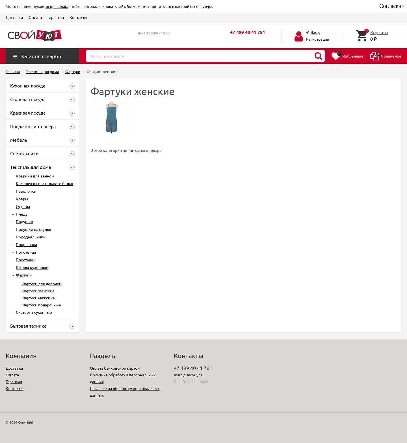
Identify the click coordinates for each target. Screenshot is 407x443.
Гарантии (55, 17)
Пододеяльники (31, 236)
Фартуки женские (38, 290)
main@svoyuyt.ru (189, 374)
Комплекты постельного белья (44, 183)
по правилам (56, 6)
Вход (315, 32)
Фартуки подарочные (41, 304)
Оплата (35, 17)
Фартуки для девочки (41, 283)
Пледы (22, 213)
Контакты (78, 17)
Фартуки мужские (38, 297)
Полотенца (26, 252)
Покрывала (26, 244)
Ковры (22, 198)
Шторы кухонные (32, 267)
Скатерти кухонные (34, 312)
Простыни (25, 259)
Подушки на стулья (33, 229)
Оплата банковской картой (115, 367)
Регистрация (317, 38)
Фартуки (24, 274)
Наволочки (26, 191)
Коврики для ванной (35, 175)
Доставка (14, 17)
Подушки (24, 221)
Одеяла (23, 206)
